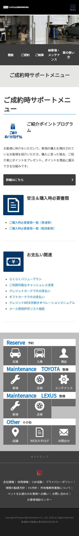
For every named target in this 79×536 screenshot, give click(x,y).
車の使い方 (68, 54)
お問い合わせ (60, 493)
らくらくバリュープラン (25, 279)
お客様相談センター (39, 499)
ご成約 (25, 55)
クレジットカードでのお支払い (30, 291)
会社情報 (8, 481)
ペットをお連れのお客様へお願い (28, 493)
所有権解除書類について (55, 487)
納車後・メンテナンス (54, 54)
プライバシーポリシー (59, 481)
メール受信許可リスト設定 (27, 308)
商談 (10, 55)
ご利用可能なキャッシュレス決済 (31, 285)
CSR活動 (37, 481)
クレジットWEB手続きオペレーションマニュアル (42, 303)
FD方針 (32, 487)
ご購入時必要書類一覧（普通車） (31, 222)
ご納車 (39, 55)
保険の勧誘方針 (15, 487)
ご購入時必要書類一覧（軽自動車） (32, 228)
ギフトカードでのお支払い (27, 297)
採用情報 (22, 481)
